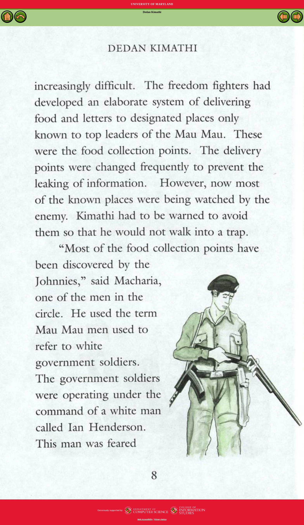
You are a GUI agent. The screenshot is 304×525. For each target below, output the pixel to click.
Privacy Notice (160, 519)
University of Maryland (152, 4)
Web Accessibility (145, 519)
